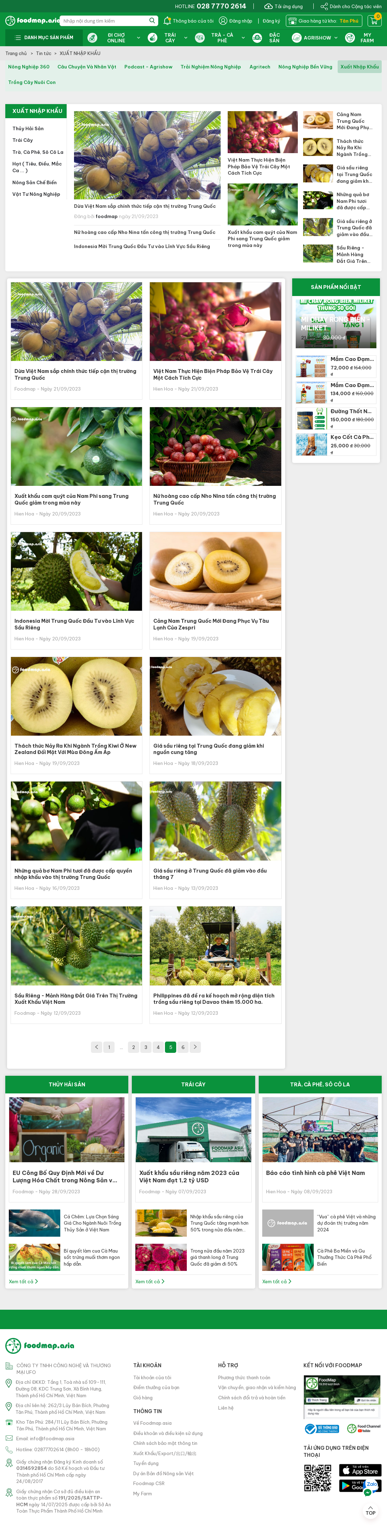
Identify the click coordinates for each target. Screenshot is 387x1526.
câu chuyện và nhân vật (86, 67)
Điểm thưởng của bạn (156, 1387)
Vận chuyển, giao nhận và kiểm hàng (257, 1387)
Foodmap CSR (149, 1483)
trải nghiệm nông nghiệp (210, 67)
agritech (260, 67)
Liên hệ (226, 1408)
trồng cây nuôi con (32, 82)
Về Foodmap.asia (152, 1423)
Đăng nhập (235, 21)
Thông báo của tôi (189, 21)
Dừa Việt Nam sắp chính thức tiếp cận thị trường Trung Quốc (145, 206)
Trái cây (22, 140)
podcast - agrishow (148, 67)
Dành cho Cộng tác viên (351, 6)
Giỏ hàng (143, 1397)
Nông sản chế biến (34, 182)
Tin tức (43, 53)
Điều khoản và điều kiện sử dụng (168, 1433)
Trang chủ (16, 53)
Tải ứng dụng (283, 6)
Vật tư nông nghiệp (36, 194)
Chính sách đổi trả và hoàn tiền (251, 1397)
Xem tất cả (24, 1281)
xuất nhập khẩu (359, 67)
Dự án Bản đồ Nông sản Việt (163, 1473)
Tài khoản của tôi (152, 1377)
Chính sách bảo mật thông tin (165, 1443)
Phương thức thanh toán (244, 1377)
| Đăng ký (269, 21)
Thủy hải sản (28, 128)
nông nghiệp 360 (28, 67)
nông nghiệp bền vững (305, 67)
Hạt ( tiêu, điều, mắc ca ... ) (37, 167)
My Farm (142, 1493)
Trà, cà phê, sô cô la (37, 152)
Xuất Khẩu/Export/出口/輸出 (165, 1453)
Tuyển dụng (146, 1463)
